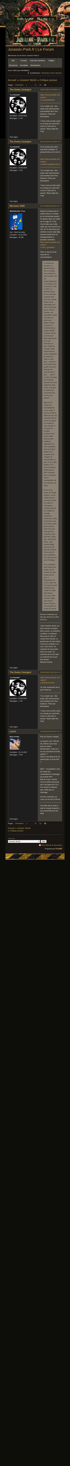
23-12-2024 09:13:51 (48, 206)
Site (13, 61)
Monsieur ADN (17, 206)
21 (35, 85)
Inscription (24, 65)
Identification (35, 65)
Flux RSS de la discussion (51, 845)
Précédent (19, 85)
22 (40, 85)
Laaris (13, 731)
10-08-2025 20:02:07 (48, 731)
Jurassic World (28, 80)
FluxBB (58, 849)
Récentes (45, 73)
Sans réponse (56, 73)
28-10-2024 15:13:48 (48, 142)
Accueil (23, 61)
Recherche (13, 65)
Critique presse (48, 80)
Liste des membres (37, 61)
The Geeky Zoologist (20, 89)
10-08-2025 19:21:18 (48, 672)
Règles (51, 61)
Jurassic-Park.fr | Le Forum (31, 49)
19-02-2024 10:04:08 (48, 90)
